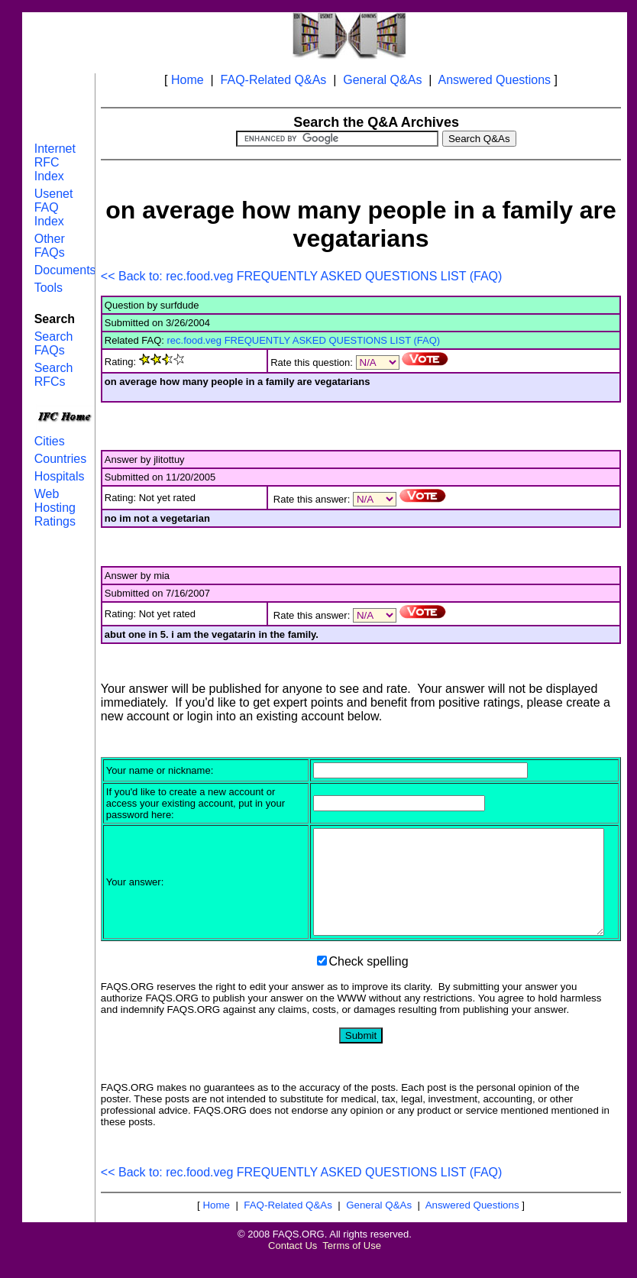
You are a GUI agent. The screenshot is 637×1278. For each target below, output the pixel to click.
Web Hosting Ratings (55, 507)
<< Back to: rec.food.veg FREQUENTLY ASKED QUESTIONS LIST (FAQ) (302, 276)
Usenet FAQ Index (53, 207)
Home (187, 79)
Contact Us (292, 1266)
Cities (49, 441)
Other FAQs (49, 245)
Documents (65, 270)
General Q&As (382, 79)
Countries (60, 458)
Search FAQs (53, 343)
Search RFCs (53, 374)
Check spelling (369, 981)
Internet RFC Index (55, 162)
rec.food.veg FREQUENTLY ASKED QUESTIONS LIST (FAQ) (304, 340)
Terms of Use (351, 1266)
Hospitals (59, 476)
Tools (48, 287)
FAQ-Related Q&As (274, 79)
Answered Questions (494, 79)
